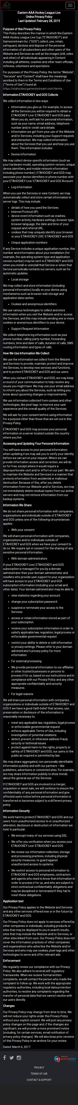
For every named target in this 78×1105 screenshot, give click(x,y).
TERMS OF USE (39, 1073)
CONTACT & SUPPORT (39, 1080)
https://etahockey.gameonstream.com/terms (32, 88)
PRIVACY (39, 1067)
